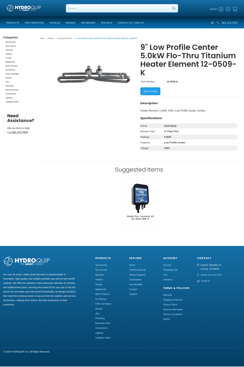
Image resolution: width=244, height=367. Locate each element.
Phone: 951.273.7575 (211, 275)
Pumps (8, 58)
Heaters (9, 54)
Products (12, 23)
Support (133, 294)
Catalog (55, 23)
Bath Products (12, 66)
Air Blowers (10, 70)
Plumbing (10, 86)
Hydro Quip (12, 14)
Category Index (12, 102)
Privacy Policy (170, 305)
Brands (70, 23)
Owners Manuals (137, 270)
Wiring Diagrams (137, 275)
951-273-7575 (230, 23)
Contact (133, 289)
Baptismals (10, 62)
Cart (165, 275)
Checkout (168, 280)
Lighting (9, 98)
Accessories (11, 94)
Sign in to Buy (150, 91)
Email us (205, 281)
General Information (173, 310)
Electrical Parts (12, 90)
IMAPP (166, 319)
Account (167, 265)
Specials (106, 23)
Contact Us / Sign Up (131, 23)
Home (132, 265)
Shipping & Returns (173, 300)
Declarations (135, 280)
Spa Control (11, 46)
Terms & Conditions (173, 314)
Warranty (167, 295)
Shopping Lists (170, 270)
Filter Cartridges (12, 74)
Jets (7, 82)
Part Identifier (34, 23)
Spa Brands (88, 23)
